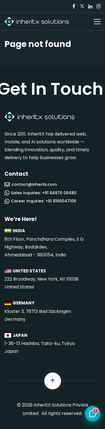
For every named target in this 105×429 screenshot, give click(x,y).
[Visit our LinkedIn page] (90, 6)
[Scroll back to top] (52, 381)
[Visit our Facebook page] (74, 6)
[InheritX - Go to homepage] (36, 21)
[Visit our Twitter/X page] (82, 6)
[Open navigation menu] (97, 21)
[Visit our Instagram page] (98, 6)
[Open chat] (93, 414)
